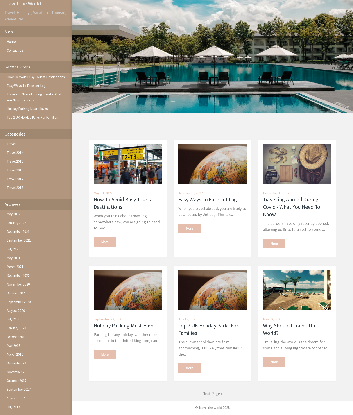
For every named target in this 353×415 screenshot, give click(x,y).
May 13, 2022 (103, 193)
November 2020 (18, 284)
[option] (212, 56)
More (105, 242)
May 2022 (13, 214)
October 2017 (17, 381)
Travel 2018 (15, 188)
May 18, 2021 (272, 319)
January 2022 (16, 223)
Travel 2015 (15, 161)
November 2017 (18, 372)
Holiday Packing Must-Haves (27, 109)
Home (11, 41)
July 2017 (13, 407)
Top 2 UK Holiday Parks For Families (32, 117)
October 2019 (17, 337)
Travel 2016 (15, 170)
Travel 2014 (15, 152)
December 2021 (18, 231)
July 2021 (13, 249)
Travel (11, 144)
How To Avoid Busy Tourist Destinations (36, 77)
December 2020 (18, 275)
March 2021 (15, 267)
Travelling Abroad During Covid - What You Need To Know (291, 207)
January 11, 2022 (190, 193)
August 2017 (16, 398)
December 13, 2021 (277, 193)
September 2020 (19, 302)
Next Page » (212, 393)
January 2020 (16, 328)
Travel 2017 (15, 179)
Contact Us (15, 50)
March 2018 (15, 354)
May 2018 (13, 345)
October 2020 (17, 293)
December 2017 (18, 363)
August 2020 (16, 310)
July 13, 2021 (187, 319)
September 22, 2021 (108, 319)
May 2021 (13, 258)
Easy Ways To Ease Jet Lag (26, 86)
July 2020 (13, 319)
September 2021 (19, 240)
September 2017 (19, 389)
